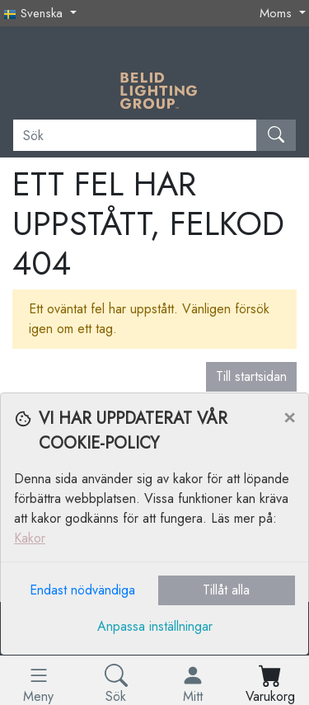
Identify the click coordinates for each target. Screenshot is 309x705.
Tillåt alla (226, 589)
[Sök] (135, 135)
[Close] (289, 416)
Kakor (29, 538)
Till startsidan (251, 376)
